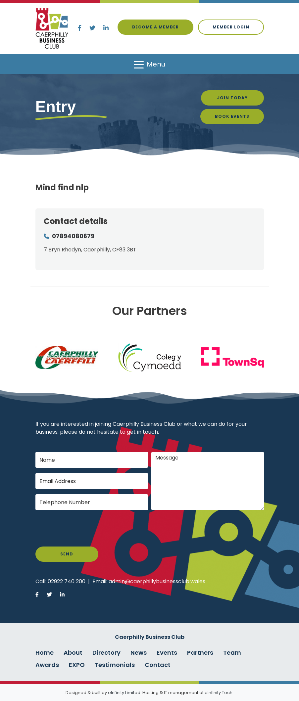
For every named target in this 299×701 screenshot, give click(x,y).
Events (167, 652)
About (73, 652)
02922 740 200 (66, 581)
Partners (200, 652)
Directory (106, 652)
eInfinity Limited (124, 692)
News (138, 652)
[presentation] (85, 528)
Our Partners (149, 310)
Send (66, 554)
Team (232, 652)
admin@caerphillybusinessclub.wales (157, 581)
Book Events (232, 116)
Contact (158, 665)
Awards (47, 665)
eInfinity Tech (218, 692)
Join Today (232, 98)
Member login (231, 27)
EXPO (77, 665)
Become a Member (155, 27)
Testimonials (115, 665)
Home (44, 652)
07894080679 (73, 236)
